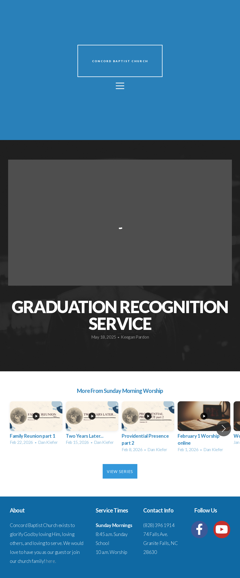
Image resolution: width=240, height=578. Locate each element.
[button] (223, 428)
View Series (120, 471)
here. (51, 561)
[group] (36, 424)
